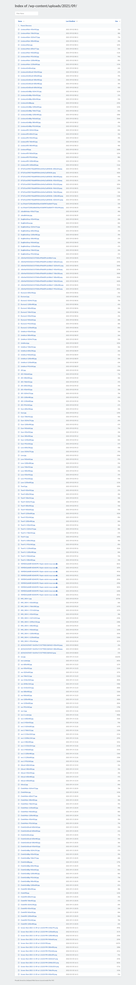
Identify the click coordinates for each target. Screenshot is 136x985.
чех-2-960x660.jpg (25, 750)
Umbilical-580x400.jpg (27, 335)
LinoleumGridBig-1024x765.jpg (29, 91)
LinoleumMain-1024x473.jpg (29, 37)
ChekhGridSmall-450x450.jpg (29, 846)
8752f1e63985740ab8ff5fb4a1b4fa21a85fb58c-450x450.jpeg (40, 180)
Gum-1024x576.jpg (26, 420)
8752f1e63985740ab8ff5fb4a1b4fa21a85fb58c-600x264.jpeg (40, 169)
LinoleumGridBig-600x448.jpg (29, 99)
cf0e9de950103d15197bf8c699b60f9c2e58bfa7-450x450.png (40, 269)
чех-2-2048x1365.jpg (26, 738)
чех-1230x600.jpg (25, 703)
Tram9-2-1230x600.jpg (27, 548)
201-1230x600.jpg (25, 401)
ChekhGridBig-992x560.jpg (28, 877)
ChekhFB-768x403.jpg (27, 901)
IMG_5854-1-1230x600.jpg (28, 637)
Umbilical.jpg (23, 343)
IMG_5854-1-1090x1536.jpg (29, 622)
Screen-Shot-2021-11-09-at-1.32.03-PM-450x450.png (37, 974)
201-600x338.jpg (25, 386)
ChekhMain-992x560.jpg (27, 823)
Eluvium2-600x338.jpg (27, 293)
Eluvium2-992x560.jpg (27, 324)
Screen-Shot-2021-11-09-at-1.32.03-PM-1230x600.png (38, 932)
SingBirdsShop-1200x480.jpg (29, 235)
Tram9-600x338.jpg (26, 494)
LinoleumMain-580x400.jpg (28, 41)
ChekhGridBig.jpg (25, 862)
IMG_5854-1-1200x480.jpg (28, 633)
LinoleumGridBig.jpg (26, 103)
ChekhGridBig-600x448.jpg (28, 866)
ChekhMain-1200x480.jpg (28, 815)
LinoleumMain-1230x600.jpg (29, 64)
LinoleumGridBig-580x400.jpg (29, 122)
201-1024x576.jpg (25, 393)
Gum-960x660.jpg (25, 428)
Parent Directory (25, 25)
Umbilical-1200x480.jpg (27, 358)
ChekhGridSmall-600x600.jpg (29, 831)
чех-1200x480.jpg (25, 699)
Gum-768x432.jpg (25, 417)
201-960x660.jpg (25, 374)
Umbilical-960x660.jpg (27, 355)
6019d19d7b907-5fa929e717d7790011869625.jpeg (37, 653)
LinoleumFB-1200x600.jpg (28, 165)
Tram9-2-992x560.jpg (26, 544)
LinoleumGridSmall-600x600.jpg (30, 76)
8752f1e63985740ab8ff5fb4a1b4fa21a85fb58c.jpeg (37, 173)
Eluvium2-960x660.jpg (27, 320)
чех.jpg (21, 657)
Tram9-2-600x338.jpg (26, 540)
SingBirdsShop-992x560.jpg (28, 254)
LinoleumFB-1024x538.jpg (28, 130)
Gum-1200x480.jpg (26, 424)
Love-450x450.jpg (25, 475)
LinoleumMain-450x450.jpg (28, 29)
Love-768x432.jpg (25, 467)
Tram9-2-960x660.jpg (26, 556)
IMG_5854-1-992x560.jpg (28, 641)
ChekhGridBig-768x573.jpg (28, 858)
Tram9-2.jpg (23, 537)
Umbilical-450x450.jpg (27, 331)
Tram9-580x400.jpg (26, 506)
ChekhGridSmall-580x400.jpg (29, 842)
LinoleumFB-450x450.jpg (27, 138)
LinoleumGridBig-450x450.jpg (29, 95)
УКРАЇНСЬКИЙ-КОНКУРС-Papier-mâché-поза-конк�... (38, 564)
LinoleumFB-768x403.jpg (27, 142)
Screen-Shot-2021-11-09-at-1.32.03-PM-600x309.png (37, 955)
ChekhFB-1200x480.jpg (27, 924)
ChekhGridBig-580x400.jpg (28, 881)
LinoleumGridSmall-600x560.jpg (30, 87)
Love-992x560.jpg (25, 479)
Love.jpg (22, 455)
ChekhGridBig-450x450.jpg (28, 854)
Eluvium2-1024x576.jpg (27, 300)
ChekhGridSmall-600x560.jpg (29, 827)
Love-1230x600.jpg (26, 482)
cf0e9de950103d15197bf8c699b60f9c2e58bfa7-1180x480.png (40, 285)
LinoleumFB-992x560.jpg (27, 157)
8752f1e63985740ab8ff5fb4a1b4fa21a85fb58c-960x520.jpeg (40, 188)
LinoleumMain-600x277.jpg (28, 49)
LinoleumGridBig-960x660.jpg (29, 118)
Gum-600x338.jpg (25, 409)
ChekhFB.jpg (23, 893)
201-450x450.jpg (25, 389)
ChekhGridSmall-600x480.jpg (29, 839)
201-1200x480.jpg (25, 397)
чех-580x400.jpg (25, 691)
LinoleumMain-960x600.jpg (28, 53)
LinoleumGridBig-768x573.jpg (29, 111)
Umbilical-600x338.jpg (27, 351)
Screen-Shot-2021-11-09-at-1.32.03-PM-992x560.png (37, 951)
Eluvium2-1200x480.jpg (27, 304)
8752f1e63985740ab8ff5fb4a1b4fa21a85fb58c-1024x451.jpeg (40, 200)
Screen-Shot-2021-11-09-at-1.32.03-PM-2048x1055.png (38, 963)
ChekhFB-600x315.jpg (27, 897)
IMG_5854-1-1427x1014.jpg (29, 618)
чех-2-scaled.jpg (24, 715)
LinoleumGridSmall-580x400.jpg (30, 80)
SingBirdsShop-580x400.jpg (28, 238)
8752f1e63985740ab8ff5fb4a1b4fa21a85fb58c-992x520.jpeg (40, 184)
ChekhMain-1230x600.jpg (28, 808)
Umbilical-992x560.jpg (27, 366)
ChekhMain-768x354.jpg (27, 804)
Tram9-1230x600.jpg (26, 513)
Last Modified (70, 21)
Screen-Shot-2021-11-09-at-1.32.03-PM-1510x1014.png (38, 966)
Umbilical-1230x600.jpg (27, 362)
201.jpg (22, 370)
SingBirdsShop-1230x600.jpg (29, 246)
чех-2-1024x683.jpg (26, 726)
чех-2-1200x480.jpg (26, 753)
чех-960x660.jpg (25, 695)
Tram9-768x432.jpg (26, 498)
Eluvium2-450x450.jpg (27, 316)
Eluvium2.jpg (23, 296)
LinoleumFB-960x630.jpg (27, 153)
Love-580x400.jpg (25, 471)
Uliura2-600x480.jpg (26, 777)
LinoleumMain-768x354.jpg (28, 33)
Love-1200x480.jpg (26, 463)
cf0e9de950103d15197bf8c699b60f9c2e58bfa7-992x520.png (40, 289)
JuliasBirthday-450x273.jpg (28, 211)
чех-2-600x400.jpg (25, 719)
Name (20, 21)
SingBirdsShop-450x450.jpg (28, 219)
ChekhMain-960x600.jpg (27, 812)
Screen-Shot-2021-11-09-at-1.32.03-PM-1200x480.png (38, 935)
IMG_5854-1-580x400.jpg (28, 626)
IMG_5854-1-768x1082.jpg (28, 606)
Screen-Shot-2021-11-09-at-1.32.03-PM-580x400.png (37, 947)
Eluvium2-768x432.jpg (27, 312)
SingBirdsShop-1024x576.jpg (29, 227)
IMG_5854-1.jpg (25, 598)
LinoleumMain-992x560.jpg (28, 56)
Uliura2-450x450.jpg (26, 773)
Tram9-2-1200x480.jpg (27, 552)
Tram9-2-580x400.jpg (26, 560)
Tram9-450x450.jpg (26, 490)
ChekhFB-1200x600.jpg (27, 916)
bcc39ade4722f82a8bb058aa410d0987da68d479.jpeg (37, 204)
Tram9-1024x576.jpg (26, 502)
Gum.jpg (22, 413)
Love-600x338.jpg (25, 447)
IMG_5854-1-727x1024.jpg (28, 610)
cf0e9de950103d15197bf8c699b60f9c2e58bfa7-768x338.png (40, 273)
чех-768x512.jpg (25, 676)
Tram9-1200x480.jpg (26, 521)
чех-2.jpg (22, 711)
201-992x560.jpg (25, 405)
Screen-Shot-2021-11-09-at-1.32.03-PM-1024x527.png (38, 959)
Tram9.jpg (22, 486)
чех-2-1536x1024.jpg (26, 734)
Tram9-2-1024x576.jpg (27, 529)
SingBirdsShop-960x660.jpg (28, 242)
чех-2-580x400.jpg (25, 742)
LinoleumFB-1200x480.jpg (28, 161)
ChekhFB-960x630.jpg (27, 912)
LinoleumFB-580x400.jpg (27, 145)
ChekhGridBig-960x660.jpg (28, 870)
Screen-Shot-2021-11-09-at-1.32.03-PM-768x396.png (37, 970)
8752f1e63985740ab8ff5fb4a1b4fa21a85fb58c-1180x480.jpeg (40, 196)
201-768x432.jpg (25, 382)
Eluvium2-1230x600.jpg (27, 328)
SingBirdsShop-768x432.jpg (28, 250)
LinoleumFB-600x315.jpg (27, 134)
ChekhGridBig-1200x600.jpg (29, 885)
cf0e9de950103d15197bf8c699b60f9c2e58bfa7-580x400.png (40, 277)
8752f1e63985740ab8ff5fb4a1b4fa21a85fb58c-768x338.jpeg (40, 192)
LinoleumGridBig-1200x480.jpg (29, 114)
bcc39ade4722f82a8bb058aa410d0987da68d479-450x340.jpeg (41, 207)
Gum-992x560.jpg (25, 444)
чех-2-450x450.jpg (25, 722)
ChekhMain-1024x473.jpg (28, 788)
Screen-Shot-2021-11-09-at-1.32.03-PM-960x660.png (37, 939)
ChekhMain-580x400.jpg (27, 800)
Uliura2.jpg (23, 784)
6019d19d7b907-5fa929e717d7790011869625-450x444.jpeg (40, 645)
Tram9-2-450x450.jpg (26, 525)
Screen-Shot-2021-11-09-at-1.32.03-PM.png (34, 943)
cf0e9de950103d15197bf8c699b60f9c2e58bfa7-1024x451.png (40, 266)
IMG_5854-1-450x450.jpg (28, 614)
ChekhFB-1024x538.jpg (27, 904)
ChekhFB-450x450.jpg (27, 908)
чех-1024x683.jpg (25, 672)
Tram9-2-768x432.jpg (26, 533)
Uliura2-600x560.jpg (26, 765)
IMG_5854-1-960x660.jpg (28, 630)
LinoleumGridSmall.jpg (26, 68)
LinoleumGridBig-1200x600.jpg (29, 107)
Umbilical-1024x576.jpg (27, 339)
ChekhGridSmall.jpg (26, 835)
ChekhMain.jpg (24, 792)
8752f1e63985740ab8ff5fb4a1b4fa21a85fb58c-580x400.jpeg (40, 176)
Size (116, 21)
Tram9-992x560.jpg (26, 517)
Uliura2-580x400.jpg (26, 769)
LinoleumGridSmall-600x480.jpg (30, 84)
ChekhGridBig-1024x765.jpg (29, 850)
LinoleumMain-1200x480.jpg (29, 60)
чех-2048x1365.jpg (26, 684)
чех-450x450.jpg (25, 668)
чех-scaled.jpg (24, 661)
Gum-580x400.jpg (25, 436)
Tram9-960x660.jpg (26, 509)
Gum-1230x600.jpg (26, 440)
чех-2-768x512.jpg (25, 730)
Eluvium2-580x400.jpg (27, 308)
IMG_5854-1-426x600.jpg (28, 602)
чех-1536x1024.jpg (26, 680)
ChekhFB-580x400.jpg (27, 889)
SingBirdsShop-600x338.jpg (28, 231)
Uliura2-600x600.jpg (26, 781)
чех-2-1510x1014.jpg (26, 746)
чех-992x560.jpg (25, 707)
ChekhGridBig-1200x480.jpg (29, 873)
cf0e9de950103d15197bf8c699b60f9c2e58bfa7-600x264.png (40, 262)
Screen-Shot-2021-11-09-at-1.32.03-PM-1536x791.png (38, 928)
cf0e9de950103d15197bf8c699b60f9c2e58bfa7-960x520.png (40, 281)
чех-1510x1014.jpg (26, 688)
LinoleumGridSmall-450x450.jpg (30, 72)
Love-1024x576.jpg (26, 451)
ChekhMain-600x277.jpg (27, 796)
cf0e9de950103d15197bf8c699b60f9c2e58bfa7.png (37, 258)
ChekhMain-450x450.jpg (27, 819)
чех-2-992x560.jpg (25, 761)
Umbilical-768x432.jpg (27, 347)
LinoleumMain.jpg (25, 45)
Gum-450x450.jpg (25, 432)
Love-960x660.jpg (25, 459)
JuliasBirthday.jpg (25, 215)
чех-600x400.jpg (25, 664)
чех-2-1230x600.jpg (26, 757)
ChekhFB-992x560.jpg (27, 920)
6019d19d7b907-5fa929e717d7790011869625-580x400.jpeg (40, 649)
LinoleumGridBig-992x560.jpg (29, 126)
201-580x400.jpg (25, 378)
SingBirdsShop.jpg (25, 223)
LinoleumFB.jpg (24, 149)
